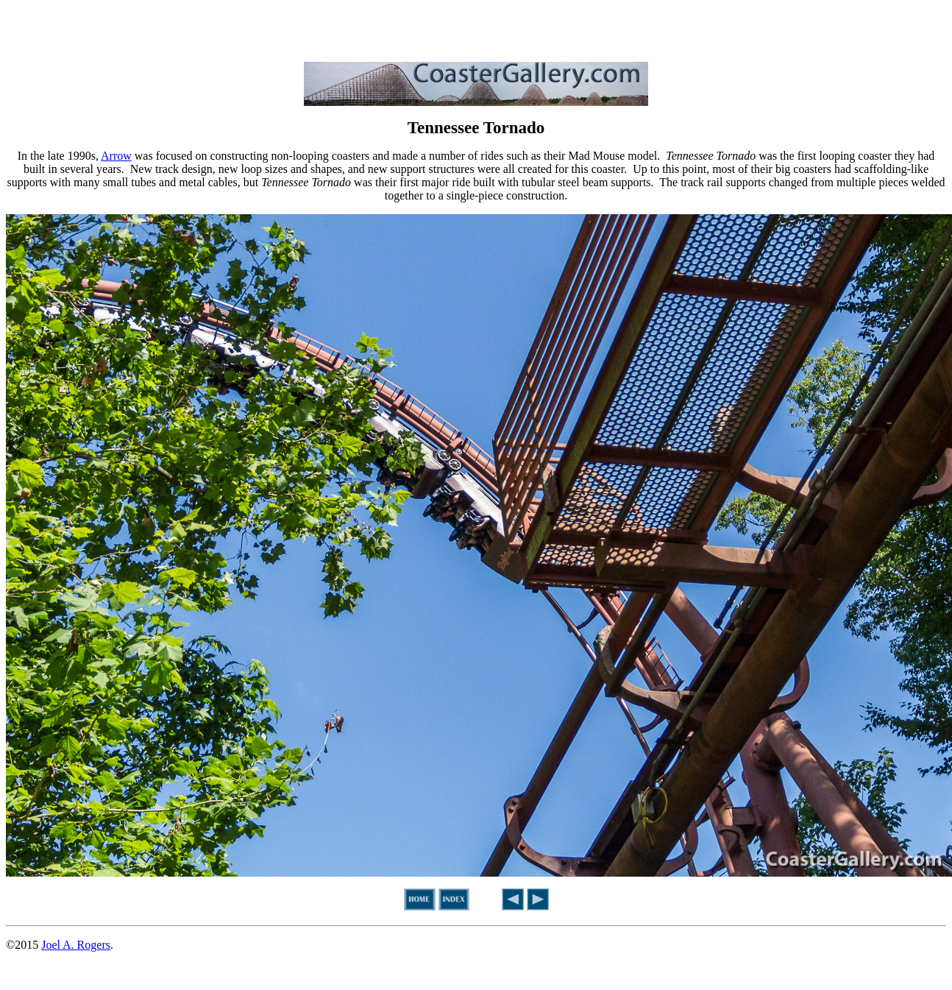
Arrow (116, 155)
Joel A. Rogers (75, 944)
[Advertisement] (476, 28)
